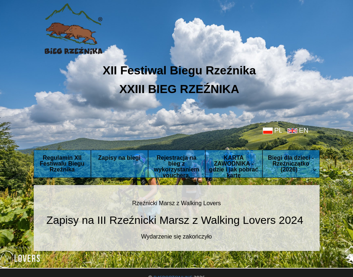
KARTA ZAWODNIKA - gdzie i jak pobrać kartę (233, 166)
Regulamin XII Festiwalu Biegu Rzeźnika (62, 164)
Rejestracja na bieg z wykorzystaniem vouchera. (176, 166)
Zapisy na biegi (119, 158)
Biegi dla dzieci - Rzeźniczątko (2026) (292, 164)
